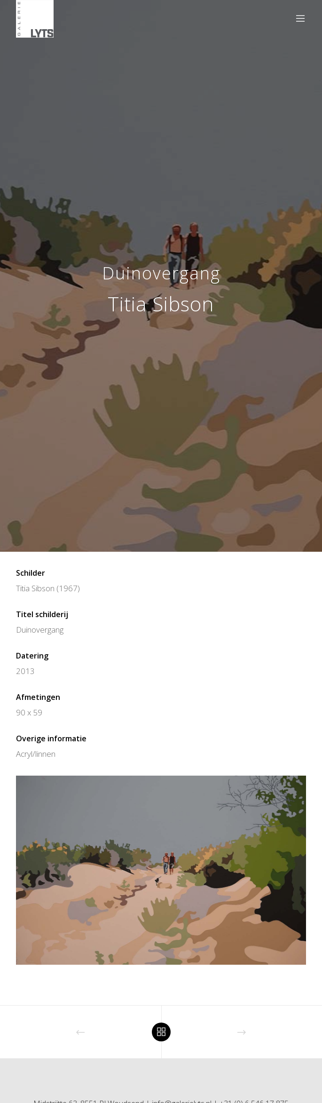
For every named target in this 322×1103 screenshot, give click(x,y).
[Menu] (297, 19)
